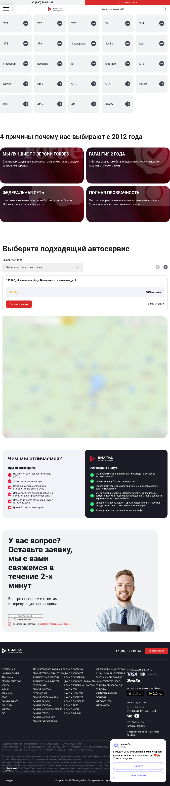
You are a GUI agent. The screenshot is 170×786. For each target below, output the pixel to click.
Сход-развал (39, 685)
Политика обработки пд (109, 685)
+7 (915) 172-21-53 (135, 707)
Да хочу (138, 766)
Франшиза (7, 677)
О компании (8, 669)
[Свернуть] (162, 743)
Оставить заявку (19, 304)
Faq (3, 713)
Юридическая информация (110, 673)
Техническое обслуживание (48, 669)
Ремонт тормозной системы (48, 673)
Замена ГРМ (70, 689)
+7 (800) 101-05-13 (128, 650)
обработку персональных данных (55, 624)
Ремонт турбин (72, 713)
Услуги (5, 685)
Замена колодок (42, 705)
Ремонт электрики (74, 677)
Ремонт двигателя (74, 701)
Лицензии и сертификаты (110, 677)
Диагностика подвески (46, 677)
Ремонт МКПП (71, 709)
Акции (5, 689)
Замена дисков (41, 701)
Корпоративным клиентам (110, 669)
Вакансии (7, 693)
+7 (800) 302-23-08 (42, 2)
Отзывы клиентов (11, 681)
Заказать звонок (127, 2)
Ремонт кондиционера (45, 697)
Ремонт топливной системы (79, 685)
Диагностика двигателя (46, 681)
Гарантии (101, 697)
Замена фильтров (73, 697)
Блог (4, 697)
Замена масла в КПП (44, 717)
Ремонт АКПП (71, 705)
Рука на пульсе (10, 701)
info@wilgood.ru (136, 726)
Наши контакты (10, 673)
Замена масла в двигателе (47, 709)
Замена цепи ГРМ (73, 693)
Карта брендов (104, 701)
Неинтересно (138, 775)
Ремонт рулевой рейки (45, 721)
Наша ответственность (108, 681)
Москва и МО (118, 9)
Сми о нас (7, 705)
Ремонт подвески (73, 669)
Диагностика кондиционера (80, 681)
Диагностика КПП (74, 673)
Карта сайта (102, 705)
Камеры (6, 709)
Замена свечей (41, 713)
